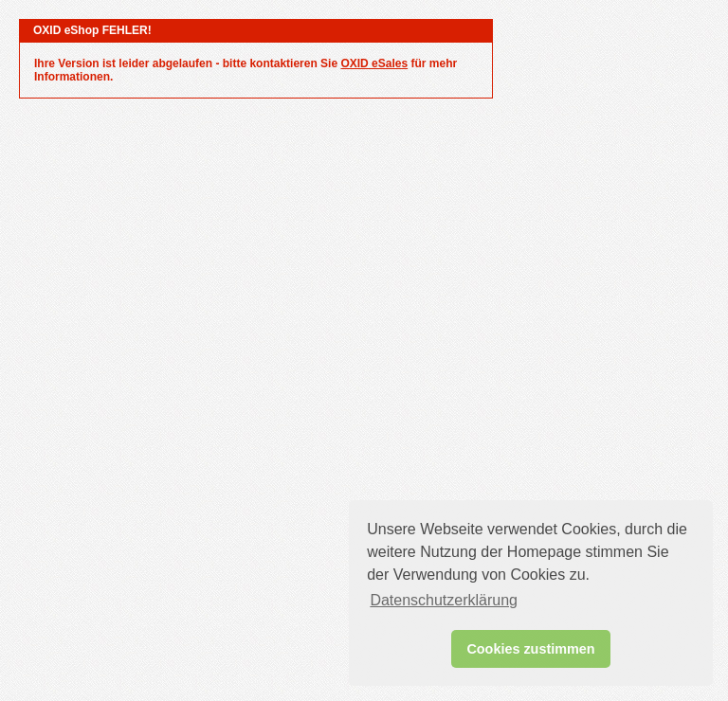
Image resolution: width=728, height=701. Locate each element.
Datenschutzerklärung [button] (444, 600)
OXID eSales (374, 63)
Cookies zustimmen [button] (530, 648)
